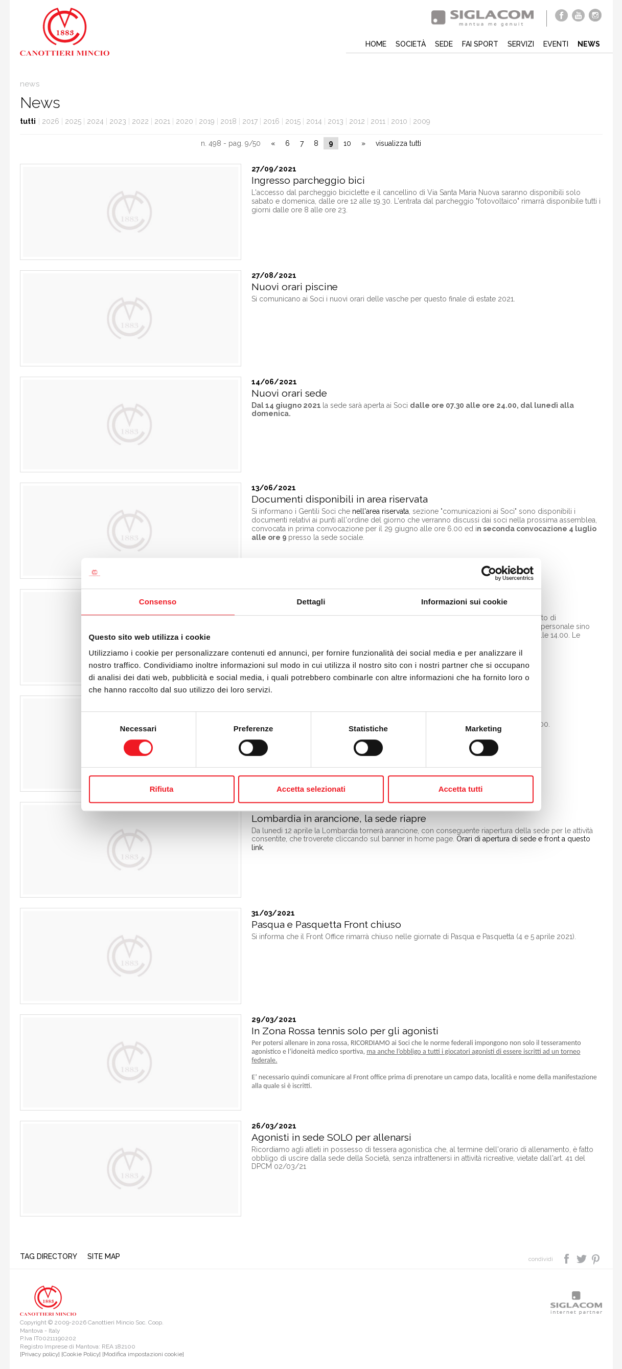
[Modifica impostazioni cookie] (143, 1354)
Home (375, 44)
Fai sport (480, 44)
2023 (117, 121)
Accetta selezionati (311, 789)
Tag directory (48, 1256)
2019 (207, 121)
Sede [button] (444, 44)
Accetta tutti (461, 789)
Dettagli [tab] (311, 601)
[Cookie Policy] (81, 1354)
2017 (250, 121)
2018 (228, 121)
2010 (399, 121)
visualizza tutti (398, 143)
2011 (378, 121)
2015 (293, 121)
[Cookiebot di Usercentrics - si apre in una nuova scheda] (489, 573)
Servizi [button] (521, 44)
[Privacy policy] (40, 1354)
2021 (162, 121)
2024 (95, 121)
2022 (140, 121)
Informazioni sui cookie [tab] (464, 601)
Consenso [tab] (157, 601)
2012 (357, 121)
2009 (421, 121)
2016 (271, 121)
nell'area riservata (380, 511)
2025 (73, 121)
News (589, 44)
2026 (50, 121)
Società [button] (411, 44)
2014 (314, 121)
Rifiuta (162, 789)
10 (347, 143)
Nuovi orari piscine (294, 287)
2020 (184, 121)
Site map (103, 1256)
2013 (335, 121)
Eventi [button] (555, 44)
